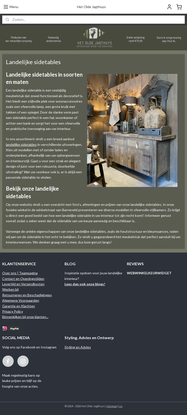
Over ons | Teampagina (20, 273)
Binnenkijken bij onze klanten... (25, 317)
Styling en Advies (78, 347)
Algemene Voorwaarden (20, 300)
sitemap (112, 406)
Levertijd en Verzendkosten (23, 284)
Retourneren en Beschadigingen (27, 295)
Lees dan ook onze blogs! (85, 284)
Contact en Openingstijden (23, 279)
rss (120, 406)
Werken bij (10, 289)
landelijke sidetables (21, 144)
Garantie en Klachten (18, 306)
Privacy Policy (12, 311)
